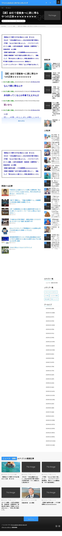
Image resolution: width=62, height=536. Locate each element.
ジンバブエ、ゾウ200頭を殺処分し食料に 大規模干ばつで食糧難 (56, 208)
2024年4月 (48, 375)
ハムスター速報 (13, 474)
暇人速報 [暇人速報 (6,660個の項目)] (47, 301)
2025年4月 (48, 326)
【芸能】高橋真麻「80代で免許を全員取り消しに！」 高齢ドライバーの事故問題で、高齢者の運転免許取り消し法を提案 (21, 57)
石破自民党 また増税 (9, 51)
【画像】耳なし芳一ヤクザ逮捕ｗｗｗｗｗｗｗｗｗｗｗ (55, 162)
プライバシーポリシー (7, 532)
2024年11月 (49, 347)
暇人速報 (22, 22)
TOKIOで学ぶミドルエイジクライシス (21, 249)
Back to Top (31, 524)
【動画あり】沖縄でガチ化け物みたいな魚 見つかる (18, 39)
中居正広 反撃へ (55, 229)
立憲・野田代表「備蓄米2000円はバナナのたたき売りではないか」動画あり (56, 170)
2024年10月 (49, 351)
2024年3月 (48, 380)
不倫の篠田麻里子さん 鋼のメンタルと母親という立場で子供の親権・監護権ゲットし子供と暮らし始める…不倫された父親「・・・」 (56, 147)
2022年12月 (49, 441)
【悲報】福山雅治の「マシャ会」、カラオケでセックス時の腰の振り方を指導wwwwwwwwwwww (56, 239)
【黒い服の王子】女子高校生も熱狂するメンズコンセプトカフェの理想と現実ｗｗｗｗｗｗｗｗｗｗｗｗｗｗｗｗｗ (55, 155)
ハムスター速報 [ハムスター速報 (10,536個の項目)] (54, 297)
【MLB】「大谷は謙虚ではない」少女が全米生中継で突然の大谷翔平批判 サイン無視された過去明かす (21, 42)
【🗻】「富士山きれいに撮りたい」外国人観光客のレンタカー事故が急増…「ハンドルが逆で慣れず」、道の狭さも (21, 60)
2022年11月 (49, 445)
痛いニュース (33, 474)
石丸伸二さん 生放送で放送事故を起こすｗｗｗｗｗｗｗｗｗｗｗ (56, 193)
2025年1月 (48, 339)
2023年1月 (48, 437)
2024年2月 (48, 384)
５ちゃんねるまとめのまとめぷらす (19, 530)
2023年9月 (48, 404)
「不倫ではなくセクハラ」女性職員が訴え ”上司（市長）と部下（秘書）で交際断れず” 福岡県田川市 (56, 201)
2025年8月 (48, 310)
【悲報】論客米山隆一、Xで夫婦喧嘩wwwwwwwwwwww (20, 54)
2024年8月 (48, 359)
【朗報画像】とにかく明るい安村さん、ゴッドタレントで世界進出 (55, 224)
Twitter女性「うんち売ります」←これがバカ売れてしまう (55, 216)
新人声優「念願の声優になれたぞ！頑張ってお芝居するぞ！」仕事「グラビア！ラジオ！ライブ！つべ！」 (55, 139)
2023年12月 (49, 392)
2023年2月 (48, 433)
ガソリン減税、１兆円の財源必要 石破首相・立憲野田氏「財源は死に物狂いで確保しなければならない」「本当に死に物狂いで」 (21, 48)
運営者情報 (15, 532)
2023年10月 (49, 400)
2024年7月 (48, 363)
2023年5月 (48, 420)
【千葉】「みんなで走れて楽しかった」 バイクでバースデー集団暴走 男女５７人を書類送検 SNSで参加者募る (21, 45)
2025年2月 (48, 335)
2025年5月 (48, 322)
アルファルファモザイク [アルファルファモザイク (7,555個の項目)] (51, 293)
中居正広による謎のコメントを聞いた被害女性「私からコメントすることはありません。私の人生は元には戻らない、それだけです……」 (25, 193)
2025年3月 (48, 330)
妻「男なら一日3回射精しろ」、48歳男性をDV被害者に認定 (56, 185)
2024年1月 (48, 388)
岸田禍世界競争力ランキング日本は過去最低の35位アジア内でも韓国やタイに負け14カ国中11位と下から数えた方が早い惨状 (25, 240)
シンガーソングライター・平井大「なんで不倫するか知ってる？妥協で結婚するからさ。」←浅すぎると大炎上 (21, 66)
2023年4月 (48, 424)
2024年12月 (49, 343)
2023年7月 (48, 412)
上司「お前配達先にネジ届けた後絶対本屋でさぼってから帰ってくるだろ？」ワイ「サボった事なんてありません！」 (25, 212)
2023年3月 (48, 429)
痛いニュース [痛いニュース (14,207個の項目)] (54, 301)
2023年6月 (48, 416)
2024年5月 (48, 371)
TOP (3, 8)
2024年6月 (48, 367)
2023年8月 (48, 408)
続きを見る (21, 122)
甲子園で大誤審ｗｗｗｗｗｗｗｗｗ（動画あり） (17, 63)
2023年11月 (49, 396)
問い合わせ (9, 8)
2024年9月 (48, 355)
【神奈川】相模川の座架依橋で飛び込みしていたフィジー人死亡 (55, 247)
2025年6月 (48, 318)
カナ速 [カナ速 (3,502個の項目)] (46, 297)
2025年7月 (48, 314)
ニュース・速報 (14, 22)
